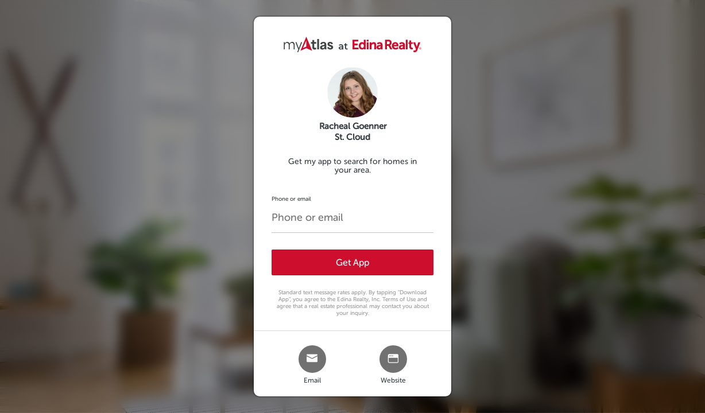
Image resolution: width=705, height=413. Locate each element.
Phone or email (291, 199)
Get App (352, 262)
